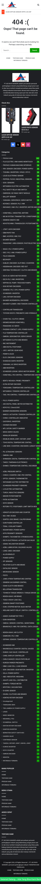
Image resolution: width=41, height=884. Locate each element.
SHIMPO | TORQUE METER (12, 684)
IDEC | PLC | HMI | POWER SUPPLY (15, 252)
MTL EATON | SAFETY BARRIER (14, 428)
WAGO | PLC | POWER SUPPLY (13, 249)
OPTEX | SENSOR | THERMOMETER (15, 478)
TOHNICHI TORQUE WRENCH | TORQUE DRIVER (19, 593)
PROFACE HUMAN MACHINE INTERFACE (17, 165)
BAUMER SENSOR (9, 240)
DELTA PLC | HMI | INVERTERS (13, 279)
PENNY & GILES (8, 354)
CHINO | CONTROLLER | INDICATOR (15, 418)
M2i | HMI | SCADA (9, 516)
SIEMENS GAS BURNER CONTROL (15, 582)
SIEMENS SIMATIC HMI (11, 220)
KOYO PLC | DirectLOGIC (11, 407)
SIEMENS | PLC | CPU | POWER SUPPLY (16, 290)
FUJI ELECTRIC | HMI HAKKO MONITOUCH (18, 162)
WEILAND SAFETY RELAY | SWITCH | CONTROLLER (20, 610)
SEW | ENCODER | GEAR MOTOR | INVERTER (18, 670)
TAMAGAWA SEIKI (9, 705)
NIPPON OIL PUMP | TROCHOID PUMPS (17, 283)
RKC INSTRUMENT (9, 343)
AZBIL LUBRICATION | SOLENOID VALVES (17, 547)
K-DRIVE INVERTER (9, 747)
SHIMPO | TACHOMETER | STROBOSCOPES (18, 537)
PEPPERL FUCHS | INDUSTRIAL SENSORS (17, 179)
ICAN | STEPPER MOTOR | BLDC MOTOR (17, 607)
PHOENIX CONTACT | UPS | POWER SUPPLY (18, 329)
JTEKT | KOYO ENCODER (11, 229)
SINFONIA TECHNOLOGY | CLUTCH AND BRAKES (20, 270)
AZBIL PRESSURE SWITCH (12, 471)
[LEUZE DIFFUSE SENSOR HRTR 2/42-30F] (10, 120)
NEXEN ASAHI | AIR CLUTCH (13, 632)
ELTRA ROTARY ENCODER (12, 384)
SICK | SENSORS (8, 183)
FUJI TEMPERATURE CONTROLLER (15, 333)
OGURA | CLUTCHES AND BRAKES (15, 694)
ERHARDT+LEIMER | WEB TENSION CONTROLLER (20, 304)
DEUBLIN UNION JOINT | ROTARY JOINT (17, 439)
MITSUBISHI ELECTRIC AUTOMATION (16, 186)
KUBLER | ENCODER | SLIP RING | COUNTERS (18, 263)
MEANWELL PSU (8, 719)
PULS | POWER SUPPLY (11, 400)
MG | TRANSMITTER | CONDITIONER (19, 216)
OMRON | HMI (8, 455)
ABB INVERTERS (8, 368)
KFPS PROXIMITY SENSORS (12, 533)
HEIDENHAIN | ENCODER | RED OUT (15, 266)
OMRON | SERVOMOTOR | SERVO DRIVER (17, 336)
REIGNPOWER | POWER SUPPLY (14, 530)
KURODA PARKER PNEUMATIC (13, 663)
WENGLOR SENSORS (10, 435)
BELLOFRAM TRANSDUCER (12, 589)
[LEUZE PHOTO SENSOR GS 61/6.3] (30, 116)
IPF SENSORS (7, 561)
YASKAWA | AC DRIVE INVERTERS (14, 364)
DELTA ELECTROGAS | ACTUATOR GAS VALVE (19, 540)
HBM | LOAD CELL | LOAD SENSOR (15, 666)
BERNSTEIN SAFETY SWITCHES (13, 733)
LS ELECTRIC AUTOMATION (12, 489)
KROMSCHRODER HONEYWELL (14, 322)
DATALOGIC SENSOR (10, 568)
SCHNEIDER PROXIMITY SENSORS (15, 485)
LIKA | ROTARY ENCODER (12, 297)
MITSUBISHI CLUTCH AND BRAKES (15, 340)
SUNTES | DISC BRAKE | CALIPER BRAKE (17, 519)
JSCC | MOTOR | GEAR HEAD (13, 350)
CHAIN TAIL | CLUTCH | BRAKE (13, 319)
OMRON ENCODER (9, 754)
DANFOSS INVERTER (10, 729)
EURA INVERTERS (9, 619)
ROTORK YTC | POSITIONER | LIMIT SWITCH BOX (20, 506)
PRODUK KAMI (30, 58)
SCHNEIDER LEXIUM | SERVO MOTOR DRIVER (19, 371)
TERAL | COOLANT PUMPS (12, 526)
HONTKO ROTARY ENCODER (13, 698)
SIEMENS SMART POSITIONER (13, 603)
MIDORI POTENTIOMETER (12, 496)
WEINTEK (6, 757)
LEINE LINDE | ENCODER (11, 551)
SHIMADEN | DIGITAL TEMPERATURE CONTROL (19, 459)
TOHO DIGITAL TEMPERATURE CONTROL (17, 442)
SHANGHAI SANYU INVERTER (13, 361)
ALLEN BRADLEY (9, 554)
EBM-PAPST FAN (9, 233)
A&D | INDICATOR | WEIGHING (13, 677)
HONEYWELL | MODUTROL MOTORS (15, 213)
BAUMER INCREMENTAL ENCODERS (15, 300)
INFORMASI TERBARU (20, 60)
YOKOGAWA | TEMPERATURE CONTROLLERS (18, 388)
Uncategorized (8, 701)
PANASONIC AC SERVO (11, 326)
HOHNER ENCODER (10, 425)
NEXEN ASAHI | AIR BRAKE (12, 596)
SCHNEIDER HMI (9, 645)
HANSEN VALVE (8, 736)
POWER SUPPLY (8, 558)
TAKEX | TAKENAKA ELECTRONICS (15, 462)
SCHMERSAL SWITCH (10, 722)
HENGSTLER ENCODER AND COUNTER (16, 512)
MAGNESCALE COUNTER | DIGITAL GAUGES (18, 649)
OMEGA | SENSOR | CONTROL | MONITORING (18, 623)
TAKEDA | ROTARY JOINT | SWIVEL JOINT (17, 743)
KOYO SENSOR (8, 503)
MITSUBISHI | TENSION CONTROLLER (16, 391)
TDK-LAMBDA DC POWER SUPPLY (14, 708)
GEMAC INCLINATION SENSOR (13, 544)
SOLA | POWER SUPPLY (11, 673)
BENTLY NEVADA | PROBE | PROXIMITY (16, 381)
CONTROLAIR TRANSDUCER (13, 310)
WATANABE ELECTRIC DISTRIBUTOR (16, 482)
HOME (8, 58)
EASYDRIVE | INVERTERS (11, 421)
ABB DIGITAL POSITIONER (12, 347)
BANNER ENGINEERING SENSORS (15, 411)
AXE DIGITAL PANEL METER (18, 404)
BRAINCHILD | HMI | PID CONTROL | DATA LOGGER (20, 626)
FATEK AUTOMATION (10, 499)
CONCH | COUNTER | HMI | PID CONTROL (17, 475)
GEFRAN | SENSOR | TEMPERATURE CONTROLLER (20, 639)
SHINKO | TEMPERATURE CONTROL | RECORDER (20, 466)
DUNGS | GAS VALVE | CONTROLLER (15, 652)
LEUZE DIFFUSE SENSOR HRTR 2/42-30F (18, 12)
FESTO (5, 575)
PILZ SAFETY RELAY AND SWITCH (15, 190)
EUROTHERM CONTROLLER (12, 523)
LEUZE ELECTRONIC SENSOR (13, 176)
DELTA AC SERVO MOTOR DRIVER (14, 276)
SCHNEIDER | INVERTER (11, 293)
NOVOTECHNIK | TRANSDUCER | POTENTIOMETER (20, 223)
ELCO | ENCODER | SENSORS (13, 357)
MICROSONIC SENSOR (11, 572)
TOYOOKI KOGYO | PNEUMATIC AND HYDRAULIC (20, 313)
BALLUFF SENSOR (9, 197)
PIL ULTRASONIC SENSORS (12, 452)
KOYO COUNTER (8, 750)
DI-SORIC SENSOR (9, 691)
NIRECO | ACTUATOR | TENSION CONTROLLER (19, 414)
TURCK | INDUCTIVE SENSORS (13, 492)
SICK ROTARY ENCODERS (12, 286)
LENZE (5, 712)
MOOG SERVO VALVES (11, 432)
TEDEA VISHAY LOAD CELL (12, 600)
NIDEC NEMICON (8, 715)
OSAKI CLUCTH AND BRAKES (13, 586)
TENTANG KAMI (18, 58)
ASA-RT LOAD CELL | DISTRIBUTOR (15, 680)
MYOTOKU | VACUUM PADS (12, 687)
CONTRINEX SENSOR (10, 740)
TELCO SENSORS (9, 256)
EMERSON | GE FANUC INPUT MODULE (16, 193)
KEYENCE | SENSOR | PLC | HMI (14, 204)
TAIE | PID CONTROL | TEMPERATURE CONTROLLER (21, 395)
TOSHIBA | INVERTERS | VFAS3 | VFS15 (16, 172)
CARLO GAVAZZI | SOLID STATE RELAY (16, 659)
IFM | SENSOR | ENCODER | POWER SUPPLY (18, 169)
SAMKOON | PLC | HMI (11, 636)
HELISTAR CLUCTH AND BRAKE (14, 565)
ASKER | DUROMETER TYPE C (13, 616)
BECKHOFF (7, 259)
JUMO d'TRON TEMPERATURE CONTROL (17, 579)
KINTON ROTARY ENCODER (12, 726)
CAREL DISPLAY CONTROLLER (13, 656)
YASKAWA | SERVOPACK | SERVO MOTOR (17, 200)
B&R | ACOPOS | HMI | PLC (12, 236)
